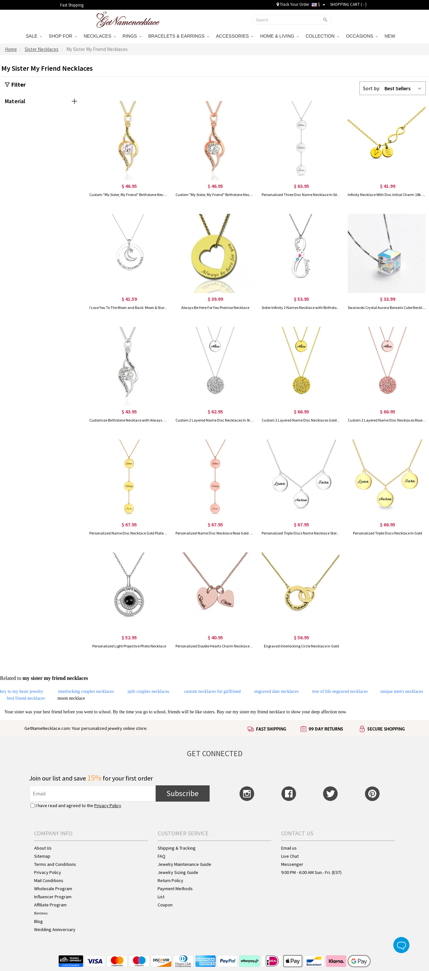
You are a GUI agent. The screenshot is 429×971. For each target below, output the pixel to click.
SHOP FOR (63, 36)
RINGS (132, 36)
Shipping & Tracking (177, 848)
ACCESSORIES (234, 36)
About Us (43, 848)
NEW (390, 36)
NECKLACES (100, 36)
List (161, 897)
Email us (289, 848)
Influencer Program (53, 897)
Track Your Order (293, 4)
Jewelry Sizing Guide (178, 872)
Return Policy (170, 880)
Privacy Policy (107, 805)
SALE (34, 36)
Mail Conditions (48, 880)
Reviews (40, 913)
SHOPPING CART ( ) (348, 4)
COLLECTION (322, 36)
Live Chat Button (401, 945)
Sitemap (42, 856)
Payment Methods (175, 888)
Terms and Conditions (55, 864)
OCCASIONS (362, 36)
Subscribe (182, 793)
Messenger (292, 864)
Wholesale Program (53, 888)
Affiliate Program (50, 905)
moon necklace (71, 698)
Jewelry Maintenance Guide (184, 864)
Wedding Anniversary (54, 929)
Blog (38, 921)
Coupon (165, 905)
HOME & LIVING (279, 36)
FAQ (161, 856)
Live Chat (290, 856)
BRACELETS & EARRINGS (178, 36)
